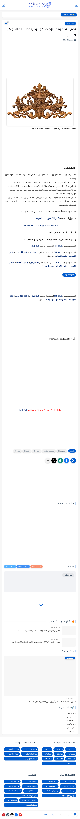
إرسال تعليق (68, 575)
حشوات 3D (36, 451)
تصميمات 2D (33, 781)
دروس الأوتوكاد (52, 781)
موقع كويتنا (70, 724)
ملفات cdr (72, 749)
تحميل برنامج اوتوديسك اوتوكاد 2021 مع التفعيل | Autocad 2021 (37, 630)
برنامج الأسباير (61, 256)
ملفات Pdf (71, 763)
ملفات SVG (48, 758)
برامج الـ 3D (48, 266)
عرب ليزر (71, 713)
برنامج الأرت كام (22, 252)
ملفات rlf (17, 451)
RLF (55, 296)
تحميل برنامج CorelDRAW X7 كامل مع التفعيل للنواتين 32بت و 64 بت (36, 642)
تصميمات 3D (70, 23)
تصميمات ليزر (33, 790)
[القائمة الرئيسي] (76, 5)
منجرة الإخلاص (69, 720)
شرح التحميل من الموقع (47, 218)
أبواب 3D (60, 753)
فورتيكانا (71, 731)
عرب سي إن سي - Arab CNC (50, 814)
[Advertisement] (40, 63)
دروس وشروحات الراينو (68, 795)
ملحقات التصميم (31, 805)
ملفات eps (71, 758)
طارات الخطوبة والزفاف (29, 800)
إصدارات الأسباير (14, 749)
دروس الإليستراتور (69, 786)
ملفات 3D (26, 451)
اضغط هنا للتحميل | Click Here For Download (40, 225)
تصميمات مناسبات (15, 790)
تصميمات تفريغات (13, 786)
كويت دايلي (70, 728)
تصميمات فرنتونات (49, 451)
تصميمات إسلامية (31, 786)
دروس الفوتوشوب (51, 786)
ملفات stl (48, 749)
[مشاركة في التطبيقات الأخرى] (47, 460)
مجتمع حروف (69, 717)
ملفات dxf (72, 753)
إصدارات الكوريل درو (30, 758)
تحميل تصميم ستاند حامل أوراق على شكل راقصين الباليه (52, 701)
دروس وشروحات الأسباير (51, 790)
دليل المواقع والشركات (29, 795)
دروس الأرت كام (70, 781)
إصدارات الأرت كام (31, 749)
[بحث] (3, 5)
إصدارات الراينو (13, 753)
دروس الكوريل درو (69, 790)
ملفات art (48, 753)
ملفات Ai (60, 758)
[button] (66, 460)
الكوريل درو (35, 246)
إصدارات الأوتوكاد (31, 753)
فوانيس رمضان (12, 800)
